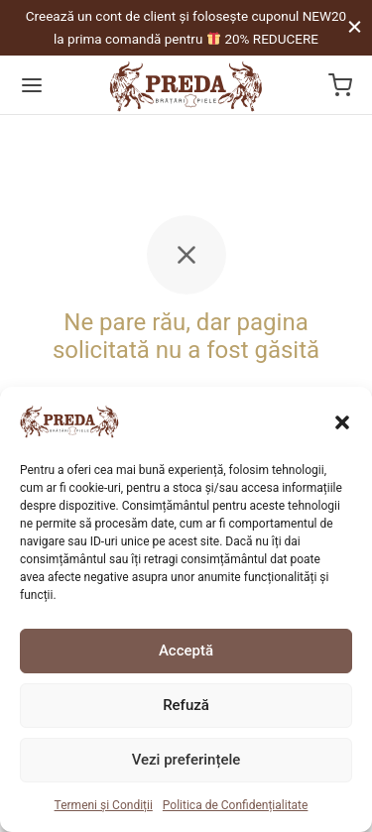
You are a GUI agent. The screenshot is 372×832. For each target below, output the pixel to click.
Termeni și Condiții (104, 805)
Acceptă (186, 650)
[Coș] (340, 85)
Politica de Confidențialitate (236, 805)
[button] (342, 421)
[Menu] (32, 85)
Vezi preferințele (186, 760)
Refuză (186, 705)
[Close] (354, 27)
